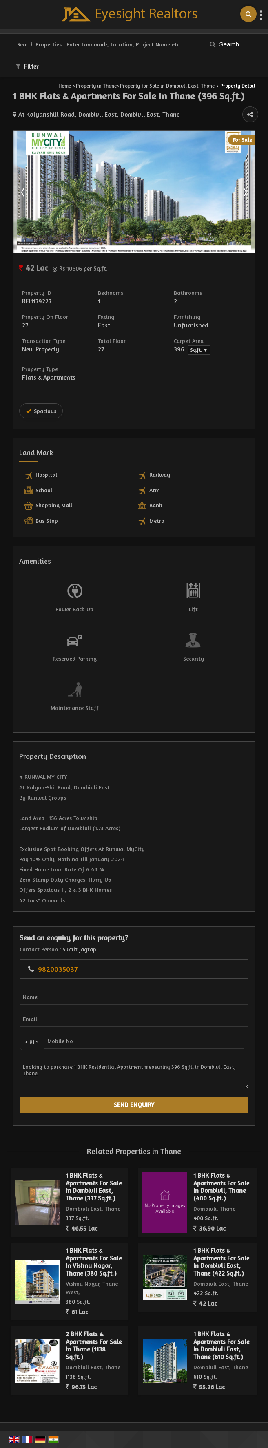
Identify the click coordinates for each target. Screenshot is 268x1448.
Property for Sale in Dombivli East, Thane (167, 86)
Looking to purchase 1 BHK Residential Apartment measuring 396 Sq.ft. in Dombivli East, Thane (134, 1073)
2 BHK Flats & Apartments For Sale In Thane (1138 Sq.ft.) (94, 1345)
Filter (27, 66)
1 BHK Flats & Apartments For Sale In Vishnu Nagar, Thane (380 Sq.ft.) (94, 1262)
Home (64, 86)
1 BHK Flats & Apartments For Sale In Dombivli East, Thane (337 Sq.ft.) (94, 1187)
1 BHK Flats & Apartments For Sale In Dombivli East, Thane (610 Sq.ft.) (221, 1345)
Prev (23, 192)
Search (224, 44)
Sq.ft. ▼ (199, 350)
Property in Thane (96, 86)
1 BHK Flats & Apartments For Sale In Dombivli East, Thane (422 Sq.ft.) (221, 1262)
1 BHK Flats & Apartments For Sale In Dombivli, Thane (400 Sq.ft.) (221, 1187)
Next (244, 192)
